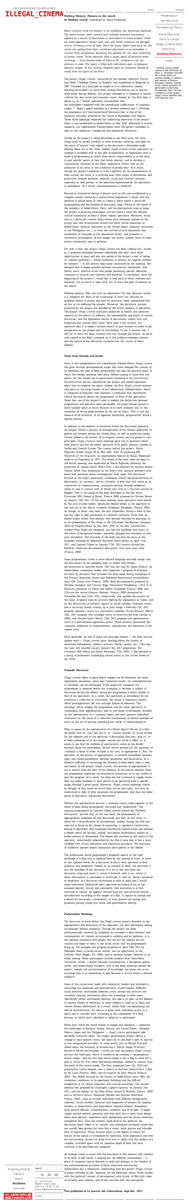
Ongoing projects (19, 1169)
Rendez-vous (169, 20)
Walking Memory (169, 53)
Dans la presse (169, 39)
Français (180, 10)
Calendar (19, 1188)
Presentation (169, 15)
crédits (38, 1196)
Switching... (169, 48)
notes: (169, 60)
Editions (19, 1173)
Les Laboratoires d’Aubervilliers (34, 8)
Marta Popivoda (169, 34)
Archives (18, 1183)
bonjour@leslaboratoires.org (50, 1189)
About (19, 1178)
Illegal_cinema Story (169, 44)
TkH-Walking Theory (169, 27)
